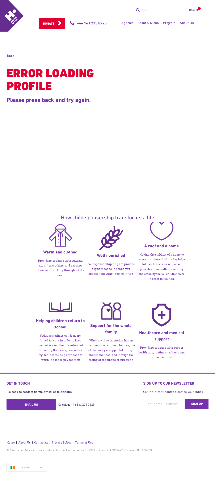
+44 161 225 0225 (83, 404)
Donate (48, 23)
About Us (24, 442)
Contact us (41, 442)
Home (11, 442)
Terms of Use (84, 442)
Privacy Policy (61, 442)
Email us (31, 404)
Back (10, 56)
